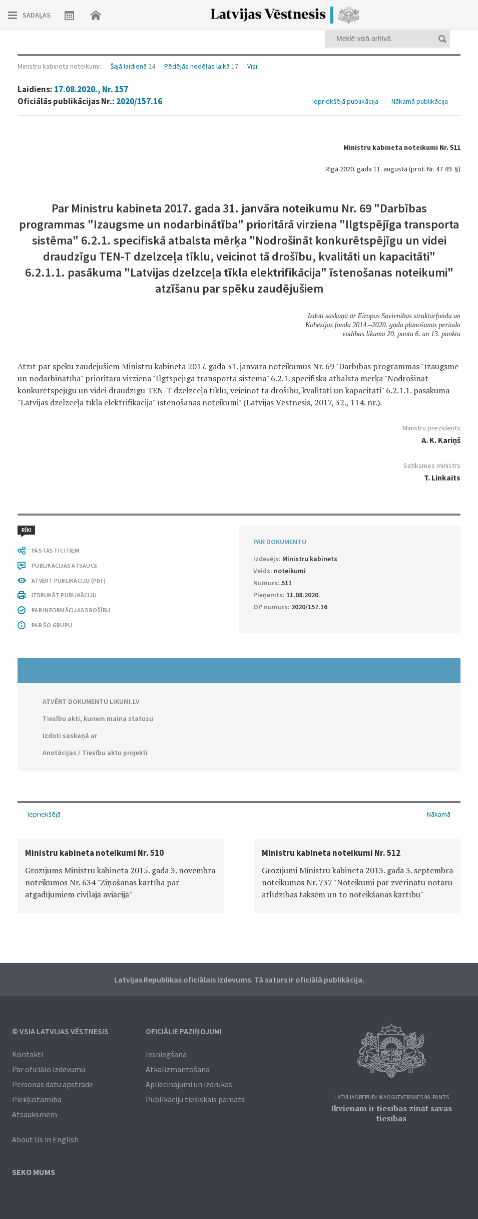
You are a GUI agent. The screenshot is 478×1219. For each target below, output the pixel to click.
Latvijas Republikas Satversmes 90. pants (391, 1097)
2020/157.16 (139, 101)
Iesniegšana (166, 1054)
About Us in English (45, 1139)
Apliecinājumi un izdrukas (189, 1084)
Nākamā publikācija (419, 101)
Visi (252, 66)
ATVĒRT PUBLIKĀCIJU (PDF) (69, 580)
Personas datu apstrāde (52, 1084)
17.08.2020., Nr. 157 (91, 89)
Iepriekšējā (44, 814)
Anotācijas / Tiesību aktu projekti (95, 752)
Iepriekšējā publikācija (345, 101)
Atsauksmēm (34, 1114)
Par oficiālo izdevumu (48, 1069)
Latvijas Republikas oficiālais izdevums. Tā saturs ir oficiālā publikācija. (239, 979)
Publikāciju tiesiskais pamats (195, 1099)
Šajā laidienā (128, 66)
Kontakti (27, 1054)
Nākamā (438, 814)
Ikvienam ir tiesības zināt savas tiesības (391, 1113)
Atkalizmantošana (178, 1069)
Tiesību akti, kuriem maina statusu (98, 718)
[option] (121, 876)
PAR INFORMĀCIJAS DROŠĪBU (71, 610)
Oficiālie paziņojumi (184, 1031)
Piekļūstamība (37, 1099)
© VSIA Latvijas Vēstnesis (60, 1031)
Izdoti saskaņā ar (70, 735)
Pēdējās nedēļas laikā (197, 66)
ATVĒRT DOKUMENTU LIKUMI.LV (91, 701)
